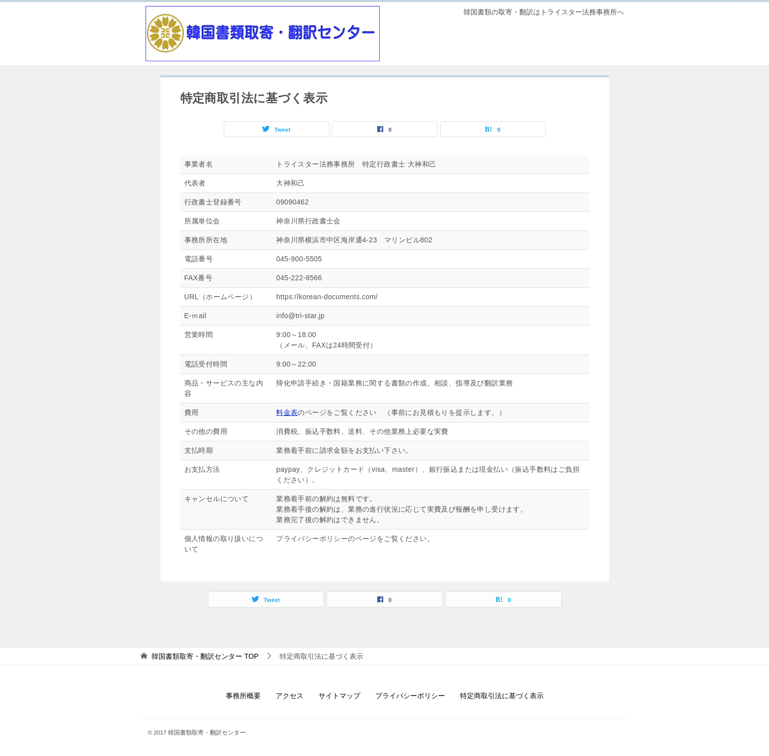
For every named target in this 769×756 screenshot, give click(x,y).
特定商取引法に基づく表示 (502, 696)
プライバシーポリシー (410, 696)
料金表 (287, 412)
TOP (205, 656)
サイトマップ (339, 696)
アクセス (290, 696)
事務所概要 (243, 696)
